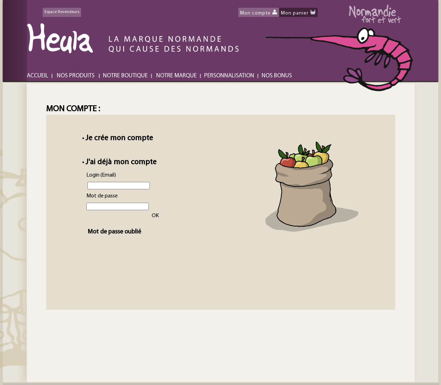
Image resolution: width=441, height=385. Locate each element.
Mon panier (294, 13)
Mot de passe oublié (111, 232)
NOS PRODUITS (75, 76)
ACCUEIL (37, 76)
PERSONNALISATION (229, 76)
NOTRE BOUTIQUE (125, 76)
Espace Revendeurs (61, 12)
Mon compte (255, 13)
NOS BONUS (277, 76)
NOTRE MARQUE (176, 76)
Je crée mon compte (119, 138)
